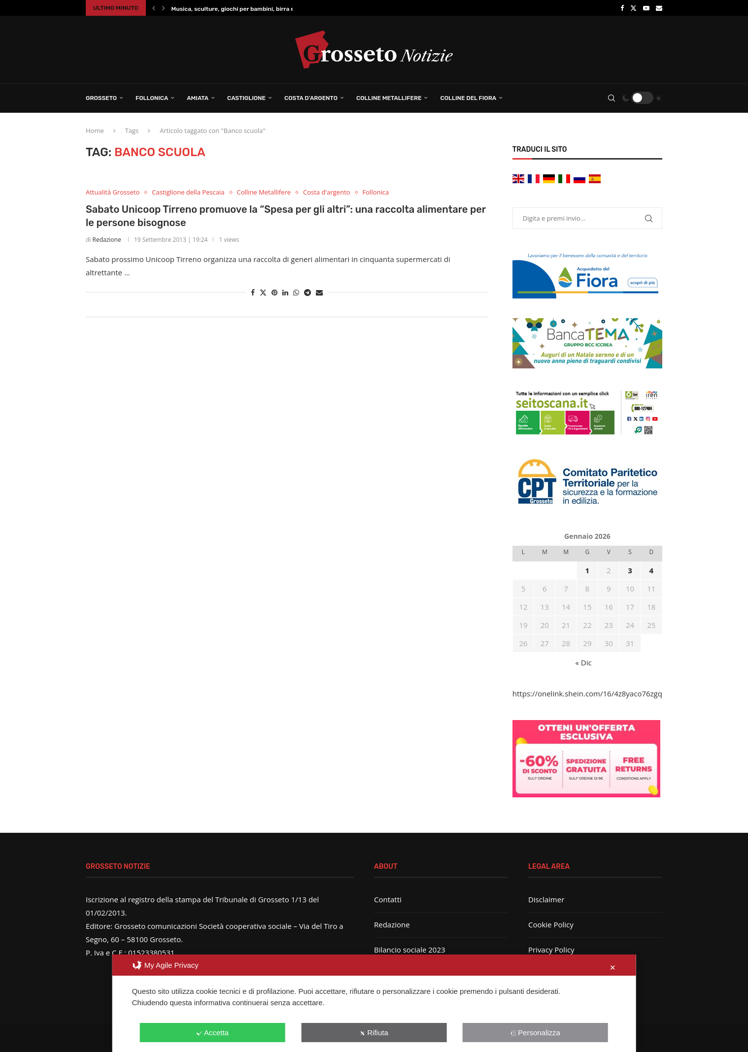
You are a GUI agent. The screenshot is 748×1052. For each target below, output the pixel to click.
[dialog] (374, 1003)
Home (95, 130)
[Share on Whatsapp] (296, 292)
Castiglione (246, 98)
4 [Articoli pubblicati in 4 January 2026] (651, 570)
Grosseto (101, 98)
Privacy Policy (551, 949)
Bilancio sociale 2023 (409, 949)
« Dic (584, 662)
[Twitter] (633, 8)
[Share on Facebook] (253, 292)
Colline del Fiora (468, 98)
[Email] (659, 8)
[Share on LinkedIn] (285, 292)
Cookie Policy (551, 924)
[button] (154, 8)
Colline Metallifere (388, 98)
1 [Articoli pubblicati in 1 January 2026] (587, 570)
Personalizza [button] (535, 1032)
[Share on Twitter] (263, 292)
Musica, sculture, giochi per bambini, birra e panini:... (245, 8)
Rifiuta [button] (374, 1032)
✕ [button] (613, 967)
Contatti (388, 899)
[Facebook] (622, 8)
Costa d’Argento (311, 98)
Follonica (152, 98)
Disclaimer (546, 899)
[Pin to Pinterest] (274, 292)
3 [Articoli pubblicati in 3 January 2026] (630, 570)
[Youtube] (646, 8)
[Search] (611, 98)
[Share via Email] (319, 292)
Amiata (197, 98)
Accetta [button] (213, 1032)
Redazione (107, 239)
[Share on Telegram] (307, 292)
